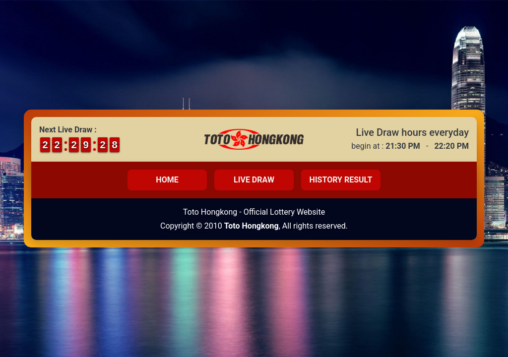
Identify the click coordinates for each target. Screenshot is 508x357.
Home (167, 179)
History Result (341, 179)
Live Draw (254, 179)
